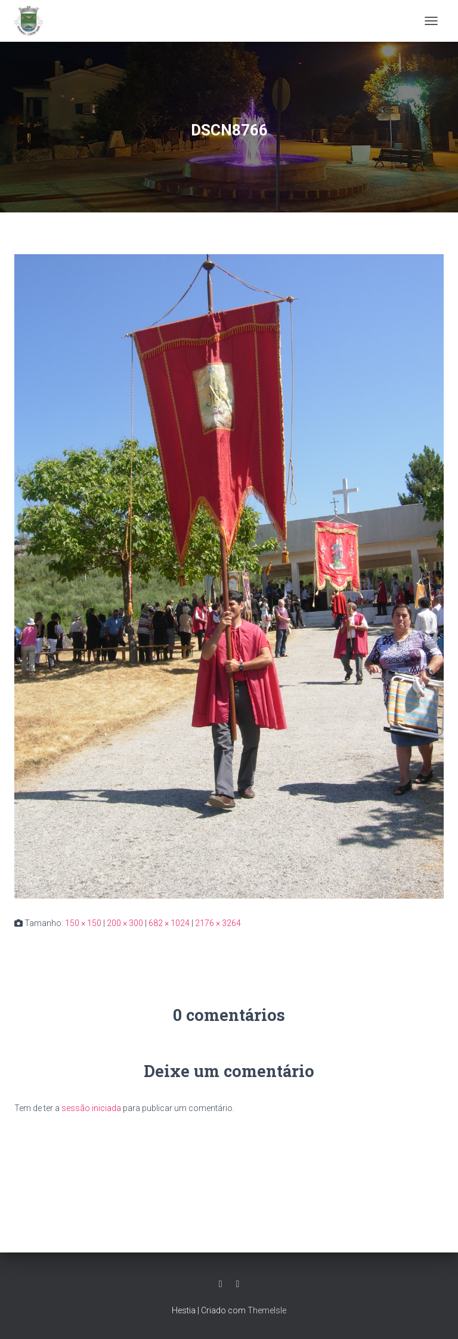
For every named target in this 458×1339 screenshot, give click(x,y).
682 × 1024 (169, 923)
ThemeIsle (266, 1310)
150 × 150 (83, 923)
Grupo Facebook (238, 1284)
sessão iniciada (91, 1108)
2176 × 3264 (218, 923)
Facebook (220, 1284)
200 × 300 (125, 923)
